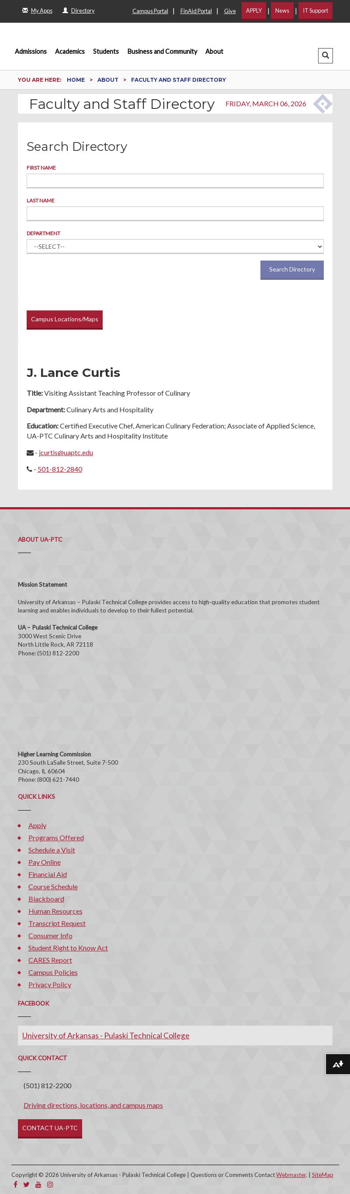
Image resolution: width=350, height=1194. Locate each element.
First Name (41, 167)
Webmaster (291, 1174)
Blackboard (46, 899)
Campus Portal (150, 10)
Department (43, 233)
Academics (70, 51)
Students (106, 51)
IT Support (315, 10)
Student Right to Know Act (68, 947)
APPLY (254, 10)
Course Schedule (53, 886)
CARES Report (50, 960)
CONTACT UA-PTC (50, 1127)
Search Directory (292, 269)
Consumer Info (50, 935)
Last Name (41, 200)
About (214, 51)
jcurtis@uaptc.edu (66, 452)
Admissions (31, 51)
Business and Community (162, 51)
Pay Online (44, 862)
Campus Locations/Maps (64, 319)
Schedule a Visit (51, 850)
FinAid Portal (196, 10)
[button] (325, 55)
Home (76, 80)
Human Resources (55, 911)
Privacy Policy (49, 984)
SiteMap (322, 1174)
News (282, 10)
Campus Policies (53, 972)
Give (230, 10)
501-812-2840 (60, 469)
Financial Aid (47, 874)
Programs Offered (56, 837)
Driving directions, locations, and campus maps (93, 1105)
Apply (37, 825)
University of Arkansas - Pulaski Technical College (106, 1035)
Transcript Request (57, 923)
